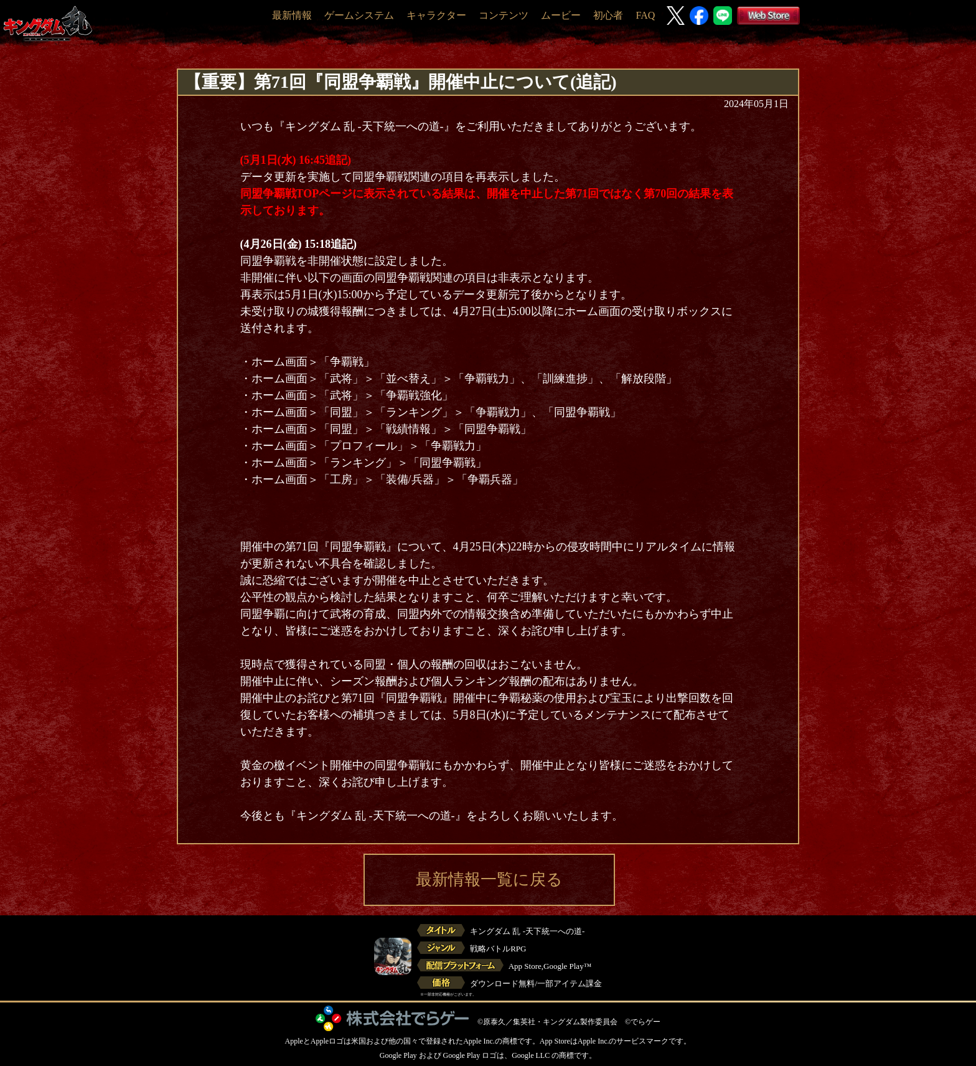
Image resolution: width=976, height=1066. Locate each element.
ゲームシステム (359, 15)
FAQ (645, 15)
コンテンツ (503, 15)
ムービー (561, 15)
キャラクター (436, 15)
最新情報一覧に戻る (489, 879)
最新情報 (292, 15)
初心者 (608, 15)
